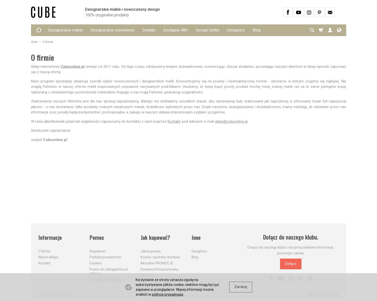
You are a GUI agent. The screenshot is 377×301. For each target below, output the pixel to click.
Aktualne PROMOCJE (156, 262)
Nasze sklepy (48, 257)
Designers (236, 30)
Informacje (50, 237)
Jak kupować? (155, 237)
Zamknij (240, 287)
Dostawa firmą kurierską (159, 269)
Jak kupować (150, 250)
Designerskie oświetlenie (112, 30)
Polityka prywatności (105, 257)
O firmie (44, 250)
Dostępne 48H (175, 30)
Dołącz (290, 263)
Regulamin (97, 250)
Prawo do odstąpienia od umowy (108, 271)
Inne (196, 237)
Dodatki (148, 30)
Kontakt (174, 121)
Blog (256, 30)
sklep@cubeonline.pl (231, 121)
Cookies (95, 262)
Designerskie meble (65, 30)
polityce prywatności (167, 294)
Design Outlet (207, 30)
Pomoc (96, 237)
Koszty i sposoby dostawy (160, 257)
